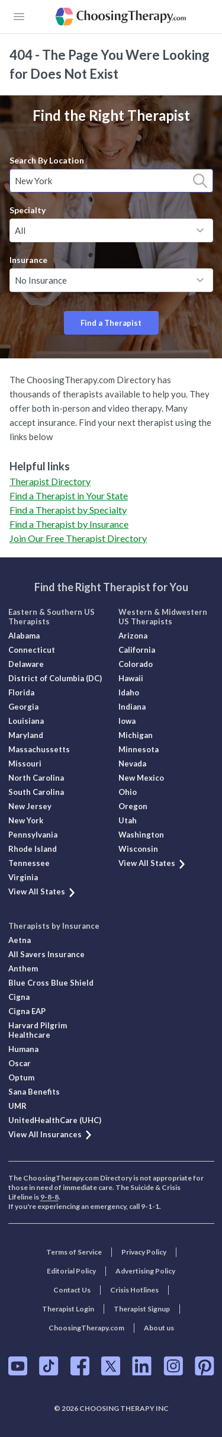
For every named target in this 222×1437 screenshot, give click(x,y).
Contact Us (72, 1289)
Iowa (127, 721)
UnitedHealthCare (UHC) (54, 1120)
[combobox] (111, 181)
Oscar (19, 1063)
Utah (127, 820)
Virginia (23, 877)
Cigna (19, 997)
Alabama (24, 635)
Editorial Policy (71, 1270)
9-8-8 (49, 1196)
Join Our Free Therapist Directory (78, 538)
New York (25, 820)
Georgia (23, 706)
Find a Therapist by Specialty (68, 509)
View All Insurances (50, 1134)
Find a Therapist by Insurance (68, 524)
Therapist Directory (50, 481)
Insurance (28, 260)
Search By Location (46, 160)
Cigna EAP (27, 1011)
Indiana (132, 706)
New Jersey (30, 806)
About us (159, 1327)
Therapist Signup (142, 1308)
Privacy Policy (143, 1251)
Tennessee (29, 863)
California (136, 650)
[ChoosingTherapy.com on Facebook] (79, 1365)
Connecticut (31, 650)
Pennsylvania (32, 834)
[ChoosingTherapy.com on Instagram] (173, 1365)
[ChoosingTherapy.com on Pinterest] (204, 1365)
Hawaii (130, 678)
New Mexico (141, 777)
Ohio (127, 792)
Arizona (132, 635)
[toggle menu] (200, 230)
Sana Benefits (34, 1091)
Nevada (132, 763)
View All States (42, 891)
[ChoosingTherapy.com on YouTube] (17, 1365)
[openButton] (18, 16)
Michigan (135, 735)
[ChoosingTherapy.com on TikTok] (49, 1365)
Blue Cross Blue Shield (51, 982)
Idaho (128, 692)
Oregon (132, 806)
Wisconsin (138, 849)
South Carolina (36, 792)
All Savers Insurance (46, 954)
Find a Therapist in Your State (68, 495)
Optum (21, 1077)
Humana (23, 1049)
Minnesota (138, 749)
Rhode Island (32, 849)
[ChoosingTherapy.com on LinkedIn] (142, 1365)
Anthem (23, 968)
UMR (17, 1106)
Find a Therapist (111, 323)
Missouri (24, 763)
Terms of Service (74, 1251)
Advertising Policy (145, 1270)
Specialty (27, 210)
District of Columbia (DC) (55, 678)
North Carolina (36, 777)
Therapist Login (68, 1308)
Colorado (135, 664)
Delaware (26, 664)
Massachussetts (39, 749)
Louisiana (26, 721)
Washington (141, 834)
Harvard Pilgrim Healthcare (37, 1030)
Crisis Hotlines (134, 1289)
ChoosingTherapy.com (86, 1327)
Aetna (19, 940)
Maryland (25, 735)
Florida (21, 692)
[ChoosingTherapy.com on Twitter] (110, 1365)
